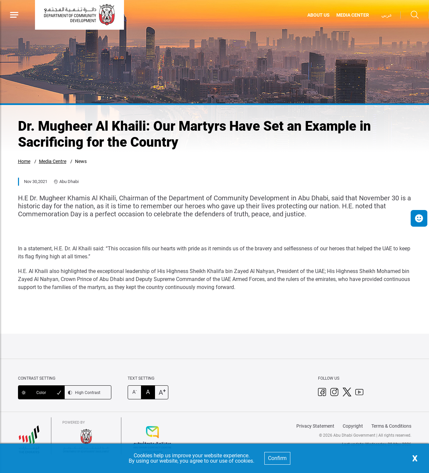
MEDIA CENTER (352, 15)
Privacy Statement (315, 426)
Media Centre (52, 161)
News (81, 161)
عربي (386, 15)
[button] (419, 218)
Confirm (277, 458)
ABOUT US (318, 15)
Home (24, 161)
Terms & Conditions (391, 426)
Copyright (353, 426)
